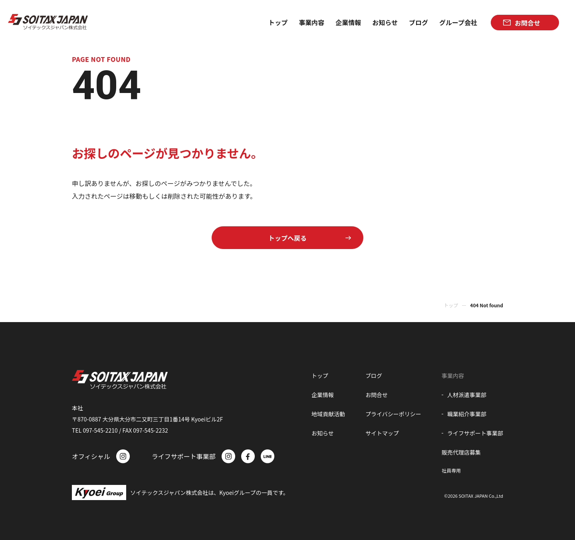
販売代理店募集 (461, 452)
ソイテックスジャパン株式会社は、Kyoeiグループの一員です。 (209, 492)
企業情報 (322, 395)
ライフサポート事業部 (475, 433)
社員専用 (451, 470)
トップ (451, 305)
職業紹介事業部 (466, 414)
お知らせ (322, 433)
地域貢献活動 (328, 414)
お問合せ (376, 395)
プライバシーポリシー (393, 414)
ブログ (373, 376)
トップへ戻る (287, 238)
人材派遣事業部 (466, 395)
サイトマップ (382, 433)
